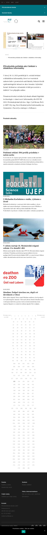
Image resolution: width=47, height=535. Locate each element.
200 (19, 420)
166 (28, 399)
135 (24, 381)
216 (24, 429)
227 (28, 435)
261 (24, 456)
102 (24, 363)
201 (24, 420)
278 (33, 465)
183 (35, 408)
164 (19, 399)
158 (14, 396)
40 (13, 334)
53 (17, 340)
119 (26, 372)
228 (33, 435)
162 (33, 396)
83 (17, 354)
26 (30, 325)
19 (25, 322)
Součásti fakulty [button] (23, 13)
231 (24, 438)
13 (27, 319)
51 (34, 337)
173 (14, 405)
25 (25, 325)
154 (19, 393)
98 (30, 361)
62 (30, 343)
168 (14, 402)
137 (33, 381)
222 (28, 432)
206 (24, 423)
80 (30, 352)
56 (30, 340)
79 (25, 352)
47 (17, 337)
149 (19, 390)
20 (29, 322)
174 (19, 405)
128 (17, 378)
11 (19, 319)
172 (33, 402)
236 (24, 441)
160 (24, 396)
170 (24, 402)
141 (28, 384)
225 (19, 435)
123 (19, 375)
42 (21, 334)
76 (13, 352)
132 (35, 378)
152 (33, 390)
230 (19, 438)
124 (24, 375)
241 (24, 444)
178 (12, 408)
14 (31, 319)
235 (19, 441)
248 (33, 447)
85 (25, 354)
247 (29, 447)
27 (34, 325)
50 (30, 337)
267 (29, 459)
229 (14, 438)
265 (19, 459)
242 (28, 444)
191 (24, 414)
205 (19, 423)
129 (21, 378)
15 (35, 319)
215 (19, 429)
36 (21, 331)
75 (34, 349)
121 (35, 372)
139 (19, 384)
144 (19, 387)
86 (30, 354)
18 (21, 322)
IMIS (12, 2)
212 (28, 426)
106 (19, 366)
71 (17, 349)
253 (33, 450)
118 (21, 372)
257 (28, 453)
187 (28, 411)
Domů (7, 54)
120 (30, 372)
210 (19, 426)
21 (33, 322)
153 (14, 393)
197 (28, 417)
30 (21, 328)
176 (28, 405)
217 (28, 429)
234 (14, 441)
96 (21, 361)
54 (21, 340)
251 (24, 450)
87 (34, 354)
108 (28, 366)
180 (21, 408)
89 (17, 357)
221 (24, 432)
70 (13, 349)
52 (13, 340)
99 (34, 361)
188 (33, 411)
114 (30, 369)
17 (17, 322)
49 (26, 337)
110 (13, 369)
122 (14, 375)
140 (24, 384)
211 (24, 426)
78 (21, 352)
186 (24, 411)
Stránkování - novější (7, 316)
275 (19, 465)
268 (33, 459)
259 (14, 456)
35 (17, 331)
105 (14, 366)
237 (28, 441)
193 (33, 414)
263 (33, 456)
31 (25, 328)
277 (28, 465)
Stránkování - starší (41, 316)
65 (17, 346)
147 (33, 387)
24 (21, 325)
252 (28, 450)
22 (13, 325)
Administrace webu (7, 526)
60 (21, 343)
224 (14, 435)
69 (34, 346)
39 (34, 331)
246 (24, 447)
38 (29, 331)
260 (19, 456)
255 (19, 453)
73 (25, 349)
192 (28, 414)
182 (30, 408)
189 (14, 414)
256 (24, 453)
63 (34, 343)
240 (19, 444)
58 (13, 343)
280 (24, 468)
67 (25, 346)
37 (25, 331)
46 (13, 337)
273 (33, 462)
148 (14, 390)
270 (19, 462)
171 (28, 402)
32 (29, 328)
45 (34, 334)
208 (33, 423)
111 (17, 369)
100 (14, 363)
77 (17, 352)
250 (19, 450)
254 (14, 453)
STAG (7, 2)
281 (28, 468)
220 (19, 432)
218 (33, 429)
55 (25, 340)
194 (14, 417)
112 (21, 369)
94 (13, 361)
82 (13, 354)
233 (33, 438)
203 (33, 420)
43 (25, 334)
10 (15, 319)
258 (33, 453)
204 (14, 423)
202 (28, 420)
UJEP (17, 2)
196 (24, 417)
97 (25, 361)
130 (26, 378)
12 (23, 319)
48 (21, 337)
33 (34, 328)
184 (14, 411)
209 (14, 426)
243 (33, 444)
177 (33, 405)
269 (14, 462)
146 (28, 387)
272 (28, 462)
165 (24, 399)
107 (24, 366)
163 (14, 399)
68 (30, 346)
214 (14, 429)
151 (28, 390)
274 (14, 465)
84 (21, 354)
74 (29, 349)
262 (28, 456)
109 (33, 366)
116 (12, 372)
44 (30, 334)
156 (28, 393)
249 (14, 450)
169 (19, 402)
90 (21, 357)
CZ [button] (3, 2)
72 (21, 349)
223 (33, 432)
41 (17, 334)
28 (13, 328)
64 (13, 346)
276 (24, 465)
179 (17, 408)
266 (24, 459)
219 (14, 432)
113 (26, 369)
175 (24, 405)
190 (19, 414)
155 (24, 393)
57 (34, 340)
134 (19, 381)
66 (21, 346)
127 (12, 378)
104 (33, 363)
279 (19, 468)
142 (33, 384)
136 (28, 381)
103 (28, 363)
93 (34, 357)
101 (19, 363)
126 (33, 375)
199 (14, 420)
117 (17, 372)
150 (24, 390)
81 (34, 352)
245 (19, 447)
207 (29, 423)
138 (14, 384)
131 (30, 378)
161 (28, 396)
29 (17, 328)
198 (33, 417)
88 (13, 357)
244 (14, 447)
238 (33, 441)
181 (26, 408)
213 (33, 426)
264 (14, 459)
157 (33, 393)
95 (17, 361)
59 (17, 343)
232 (28, 438)
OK (23, 531)
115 (34, 369)
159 (19, 396)
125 (28, 375)
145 (24, 387)
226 (24, 435)
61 (25, 343)
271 (24, 462)
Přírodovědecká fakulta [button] (23, 7)
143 (14, 387)
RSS (15, 526)
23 (17, 325)
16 (13, 322)
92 (30, 357)
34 (13, 331)
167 (33, 399)
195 (19, 417)
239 (14, 444)
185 (19, 411)
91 (25, 357)
